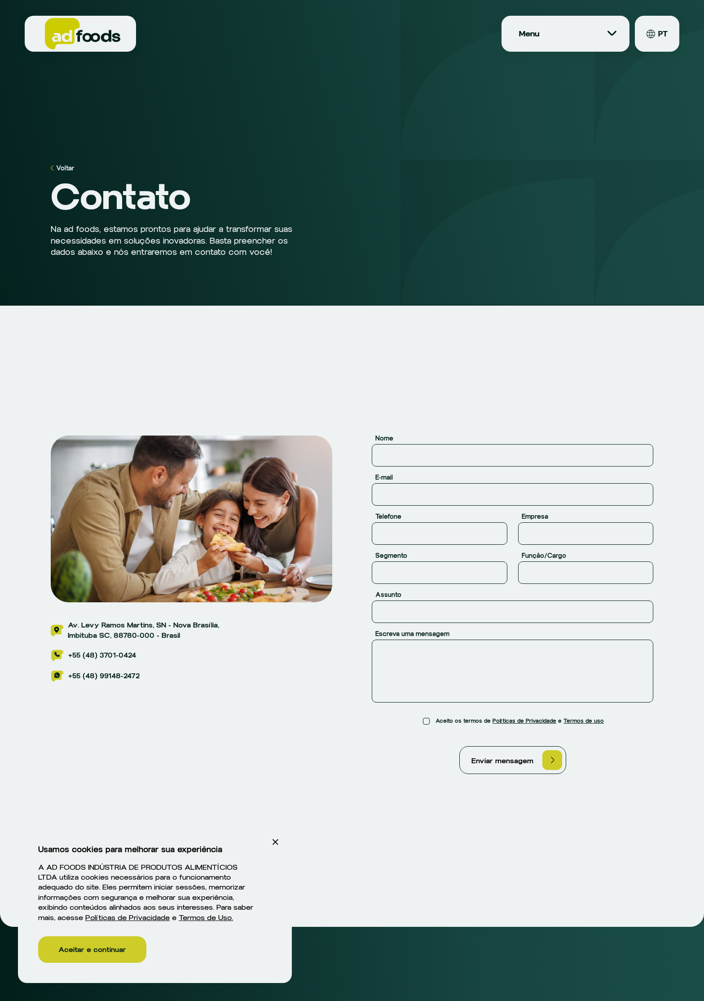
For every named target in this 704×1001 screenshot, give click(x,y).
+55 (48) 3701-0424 (93, 655)
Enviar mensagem (516, 760)
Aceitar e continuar (92, 949)
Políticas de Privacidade (524, 721)
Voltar (63, 168)
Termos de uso (583, 721)
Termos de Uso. (206, 917)
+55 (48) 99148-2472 (95, 676)
